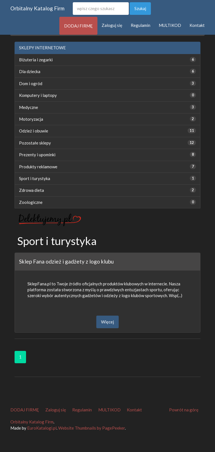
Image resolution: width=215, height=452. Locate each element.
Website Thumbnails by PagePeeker (91, 427)
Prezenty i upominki (37, 154)
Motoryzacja (31, 119)
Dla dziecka (29, 71)
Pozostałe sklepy (35, 142)
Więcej (107, 321)
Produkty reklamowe (38, 166)
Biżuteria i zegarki (36, 59)
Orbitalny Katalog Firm (37, 8)
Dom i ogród (30, 83)
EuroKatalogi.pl (42, 427)
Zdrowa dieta (31, 190)
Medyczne (28, 107)
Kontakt (197, 25)
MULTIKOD (170, 25)
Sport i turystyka (34, 178)
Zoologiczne (31, 202)
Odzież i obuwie (33, 130)
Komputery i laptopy (38, 95)
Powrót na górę (183, 409)
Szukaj (140, 8)
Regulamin (140, 25)
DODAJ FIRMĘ (78, 25)
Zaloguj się (112, 25)
